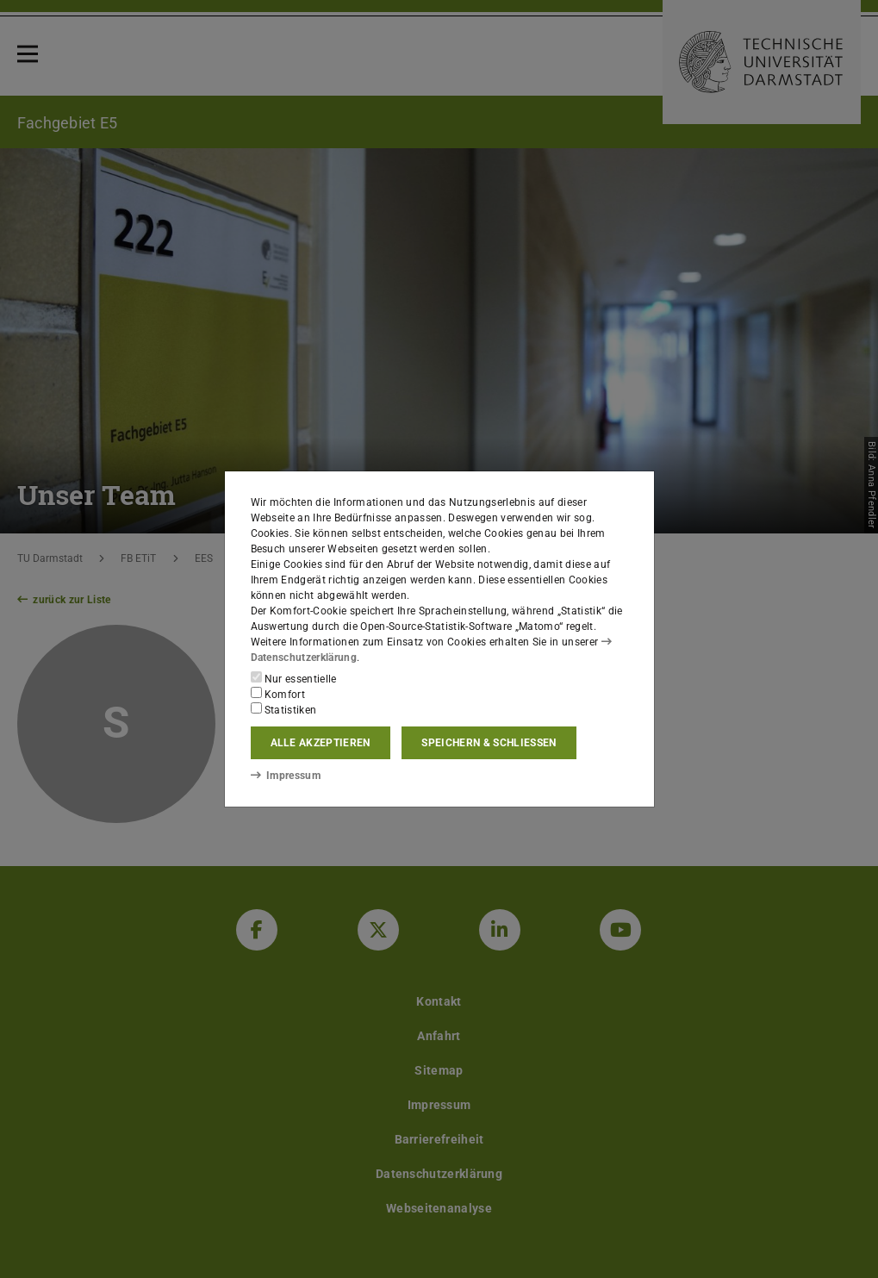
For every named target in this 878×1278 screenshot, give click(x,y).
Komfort (278, 694)
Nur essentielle (294, 678)
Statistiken (284, 709)
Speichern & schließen (488, 743)
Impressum (286, 776)
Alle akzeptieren (321, 743)
